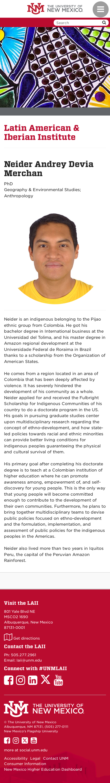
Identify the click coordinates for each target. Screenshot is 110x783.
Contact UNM (55, 758)
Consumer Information (25, 764)
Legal (35, 758)
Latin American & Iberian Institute (42, 132)
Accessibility (16, 758)
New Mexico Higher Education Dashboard (43, 769)
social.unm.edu (33, 750)
